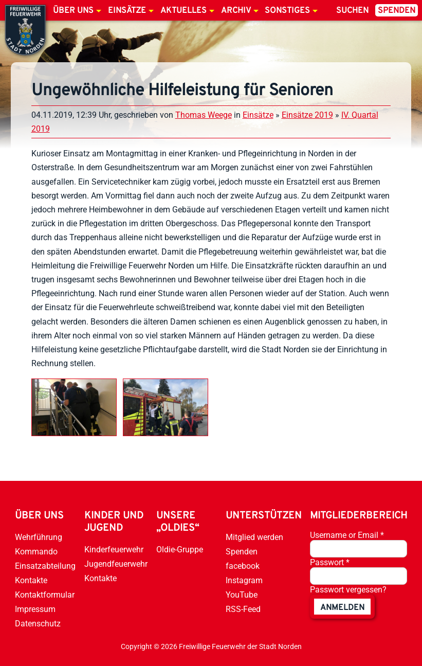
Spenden (396, 11)
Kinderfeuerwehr (113, 549)
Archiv (236, 11)
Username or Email (347, 535)
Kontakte (31, 580)
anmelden (342, 608)
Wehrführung (38, 537)
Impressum (35, 609)
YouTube (242, 595)
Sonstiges (287, 11)
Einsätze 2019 (307, 115)
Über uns (73, 11)
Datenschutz (38, 623)
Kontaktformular (45, 595)
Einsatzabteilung (45, 566)
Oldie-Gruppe (179, 549)
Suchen (352, 11)
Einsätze (127, 11)
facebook (243, 566)
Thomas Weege (203, 115)
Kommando (36, 551)
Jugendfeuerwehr (116, 564)
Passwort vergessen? (348, 590)
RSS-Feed (243, 609)
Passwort (330, 562)
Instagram (244, 580)
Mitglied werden (254, 537)
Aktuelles (183, 11)
